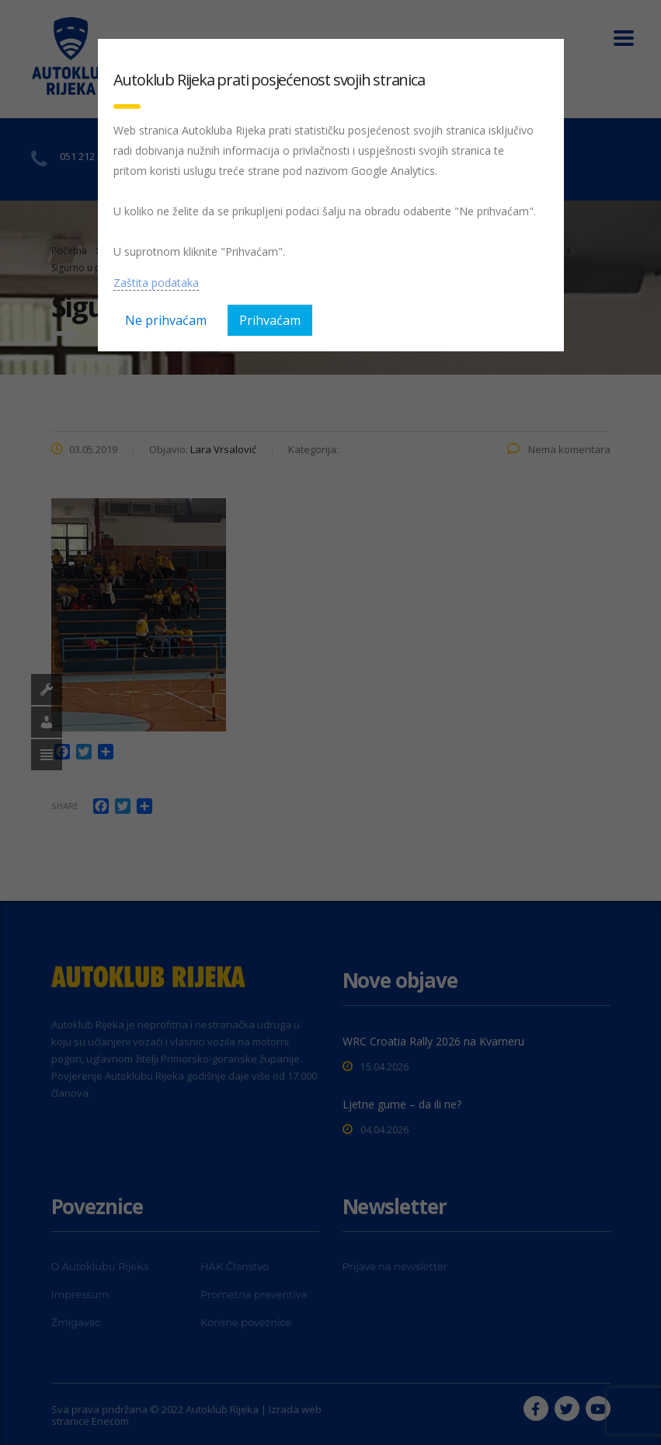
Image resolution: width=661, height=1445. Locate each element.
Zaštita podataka (156, 282)
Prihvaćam (270, 320)
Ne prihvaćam (166, 320)
